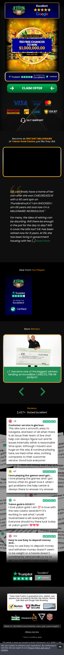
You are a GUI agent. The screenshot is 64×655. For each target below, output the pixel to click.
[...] (41, 241)
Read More (43, 241)
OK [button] (60, 647)
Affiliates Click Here (32, 632)
